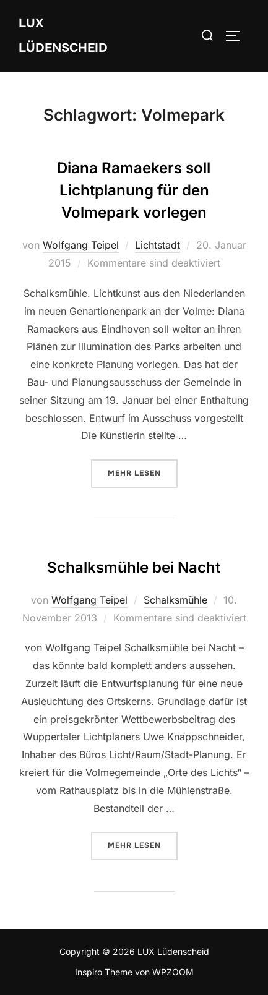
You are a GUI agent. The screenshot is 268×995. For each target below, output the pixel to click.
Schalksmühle (175, 600)
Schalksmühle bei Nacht (133, 567)
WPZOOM (173, 972)
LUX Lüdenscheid (63, 35)
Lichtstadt (157, 245)
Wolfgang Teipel (81, 245)
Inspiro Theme (103, 972)
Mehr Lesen (143, 472)
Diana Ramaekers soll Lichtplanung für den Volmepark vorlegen (133, 190)
